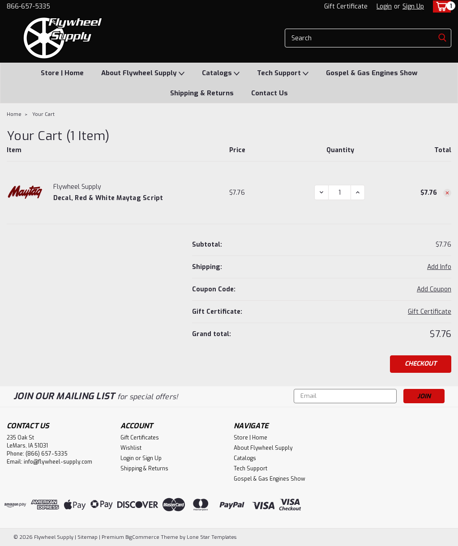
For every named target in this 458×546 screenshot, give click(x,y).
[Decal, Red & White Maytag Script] (340, 192)
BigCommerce (142, 537)
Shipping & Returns (202, 93)
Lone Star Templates (211, 537)
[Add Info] (439, 267)
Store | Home (62, 72)
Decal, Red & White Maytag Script (108, 198)
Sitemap (87, 537)
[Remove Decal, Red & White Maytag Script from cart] (447, 193)
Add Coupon (434, 289)
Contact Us (269, 93)
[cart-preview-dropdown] (439, 6)
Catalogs (221, 73)
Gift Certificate (346, 6)
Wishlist (130, 448)
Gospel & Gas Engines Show (371, 72)
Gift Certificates (139, 437)
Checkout (421, 363)
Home (14, 114)
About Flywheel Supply (142, 73)
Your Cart (43, 114)
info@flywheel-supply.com (58, 461)
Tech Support (282, 73)
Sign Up (413, 6)
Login (384, 6)
